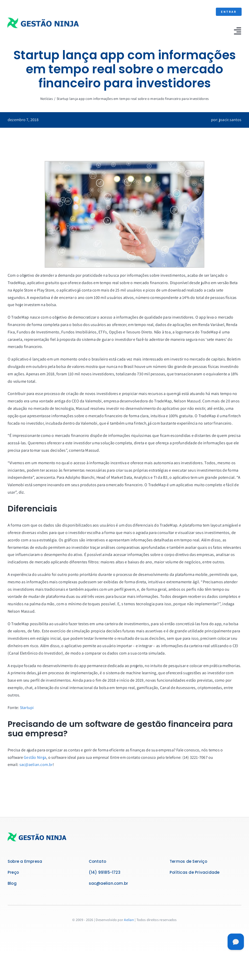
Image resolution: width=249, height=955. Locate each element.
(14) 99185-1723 (104, 872)
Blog (12, 883)
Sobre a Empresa (25, 861)
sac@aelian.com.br (36, 764)
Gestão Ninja (35, 757)
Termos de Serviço (188, 861)
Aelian (129, 919)
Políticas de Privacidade (194, 872)
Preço (13, 872)
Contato (97, 861)
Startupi (27, 707)
